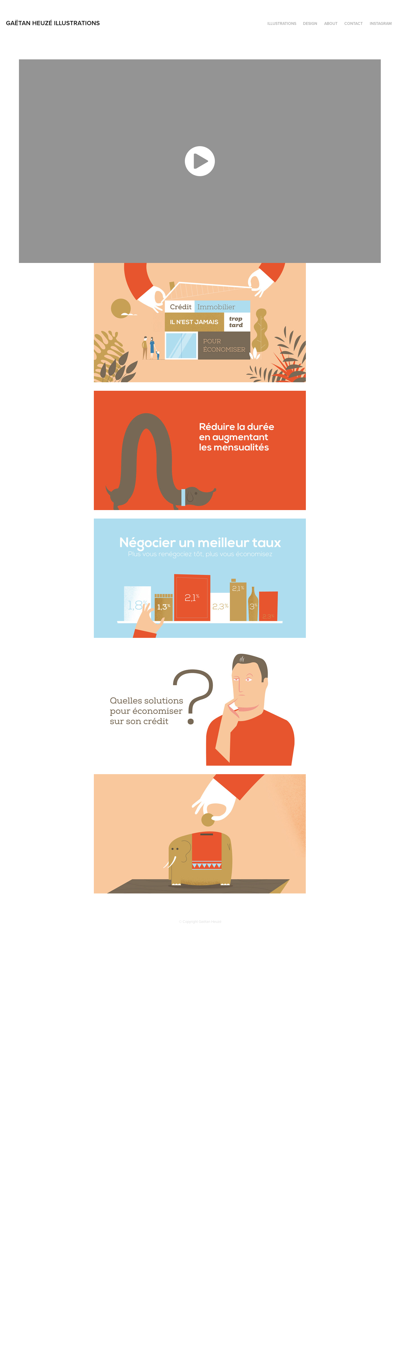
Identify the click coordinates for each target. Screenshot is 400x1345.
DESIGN (310, 23)
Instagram (381, 23)
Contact (353, 23)
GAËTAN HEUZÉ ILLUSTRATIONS (53, 22)
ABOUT (331, 23)
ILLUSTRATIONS (281, 23)
